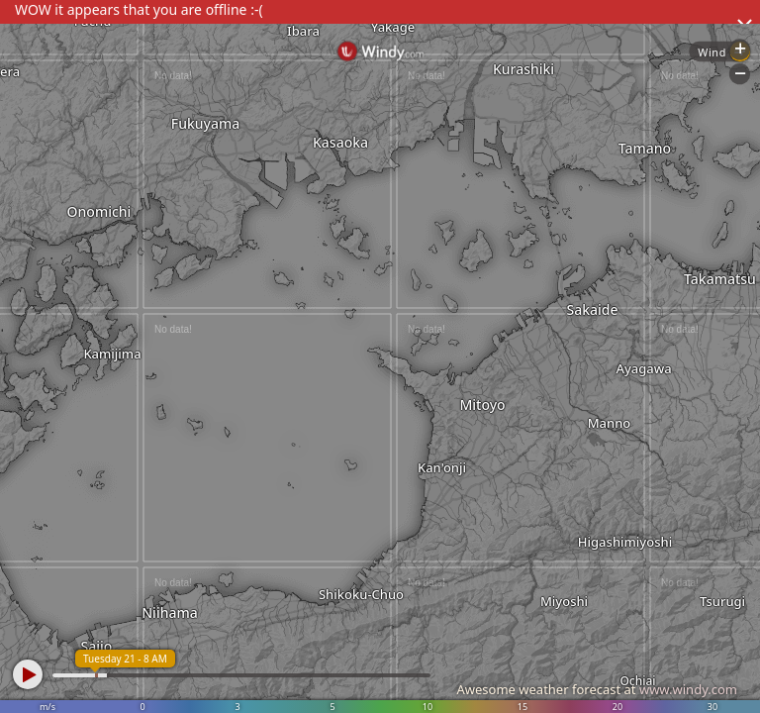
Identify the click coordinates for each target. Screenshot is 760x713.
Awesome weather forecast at (596, 689)
